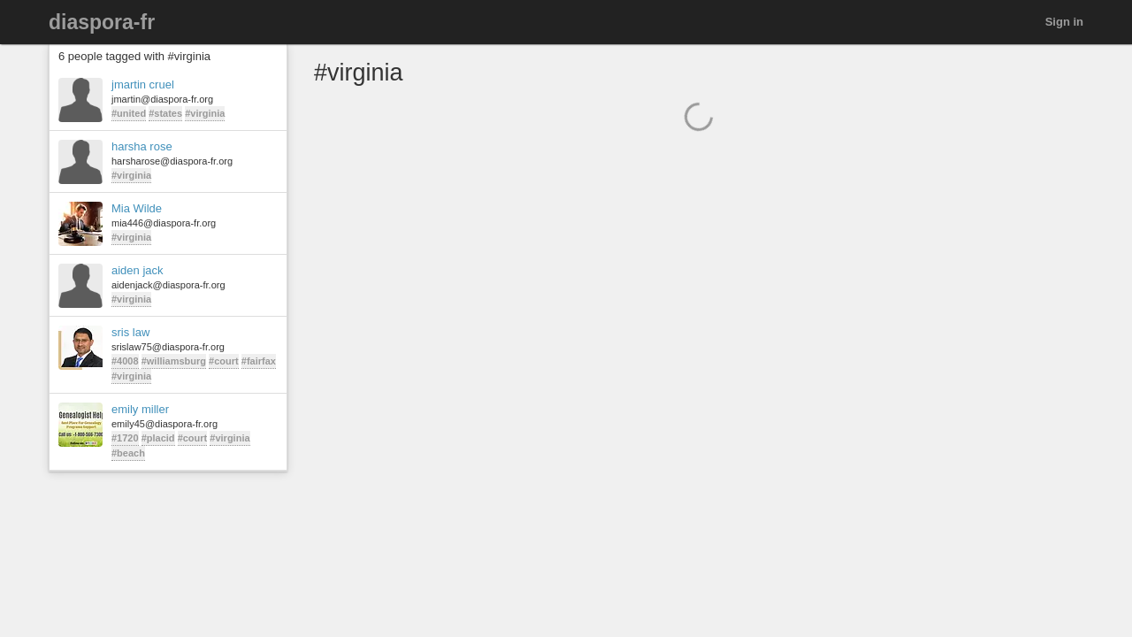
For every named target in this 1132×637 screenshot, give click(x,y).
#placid (158, 438)
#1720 (125, 438)
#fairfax (258, 361)
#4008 (125, 361)
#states (165, 113)
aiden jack (137, 270)
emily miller (140, 409)
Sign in (1064, 21)
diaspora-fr (102, 22)
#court (224, 361)
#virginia (205, 113)
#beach (128, 453)
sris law (130, 332)
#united (128, 113)
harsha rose (141, 146)
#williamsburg (174, 361)
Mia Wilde (136, 208)
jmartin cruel (142, 84)
